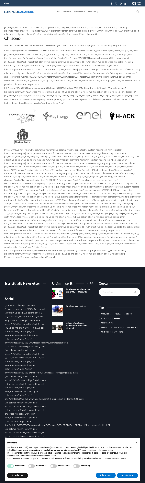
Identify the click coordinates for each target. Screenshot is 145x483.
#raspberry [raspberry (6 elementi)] (115, 318)
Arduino (67, 12)
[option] (72, 312)
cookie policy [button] (107, 450)
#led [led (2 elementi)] (103, 318)
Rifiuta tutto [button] (105, 475)
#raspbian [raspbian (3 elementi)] (131, 327)
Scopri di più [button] (18, 475)
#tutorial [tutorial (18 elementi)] (118, 332)
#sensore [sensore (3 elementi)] (105, 332)
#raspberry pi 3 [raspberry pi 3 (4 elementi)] (107, 323)
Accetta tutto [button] (127, 475)
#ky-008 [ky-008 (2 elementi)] (129, 314)
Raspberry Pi (79, 12)
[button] (136, 442)
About (6, 3)
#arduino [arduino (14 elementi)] (105, 314)
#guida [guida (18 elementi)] (117, 314)
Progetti (92, 12)
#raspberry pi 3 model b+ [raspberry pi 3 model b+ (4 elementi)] (111, 327)
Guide (57, 12)
